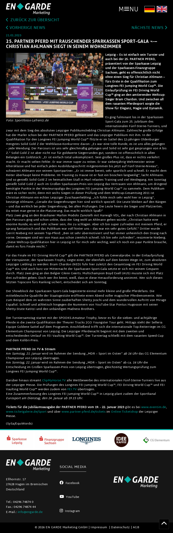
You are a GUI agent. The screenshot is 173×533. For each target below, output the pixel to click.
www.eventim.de (153, 407)
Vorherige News (25, 28)
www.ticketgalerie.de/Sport (26, 412)
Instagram (70, 511)
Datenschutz (120, 527)
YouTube (69, 497)
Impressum (99, 527)
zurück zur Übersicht (33, 20)
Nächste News (149, 28)
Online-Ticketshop (124, 412)
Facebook (70, 483)
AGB (136, 527)
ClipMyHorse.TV (54, 380)
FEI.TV (71, 389)
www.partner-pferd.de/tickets (83, 412)
